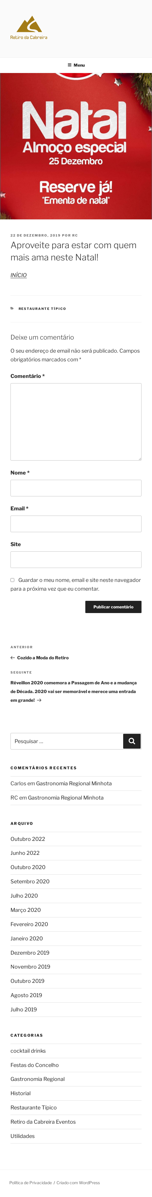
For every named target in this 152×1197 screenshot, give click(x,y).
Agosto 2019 (26, 995)
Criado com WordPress (78, 1182)
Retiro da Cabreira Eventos (43, 1122)
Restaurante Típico (43, 309)
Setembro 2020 (30, 881)
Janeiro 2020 (26, 938)
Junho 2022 (25, 853)
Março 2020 (25, 910)
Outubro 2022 (27, 839)
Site (15, 544)
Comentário (27, 376)
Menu (76, 65)
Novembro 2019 (30, 967)
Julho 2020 (24, 896)
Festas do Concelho (34, 1065)
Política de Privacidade (30, 1182)
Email (19, 508)
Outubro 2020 (27, 867)
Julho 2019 (23, 1009)
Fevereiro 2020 (29, 924)
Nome (20, 473)
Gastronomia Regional (37, 1079)
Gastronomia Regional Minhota (74, 783)
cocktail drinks (28, 1051)
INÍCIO (18, 275)
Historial (20, 1093)
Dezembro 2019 (30, 953)
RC (75, 235)
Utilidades (22, 1136)
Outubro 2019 (27, 981)
